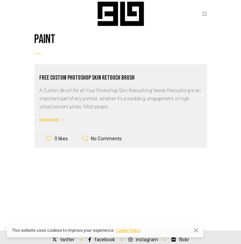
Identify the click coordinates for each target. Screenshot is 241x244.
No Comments (106, 138)
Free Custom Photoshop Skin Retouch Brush (87, 77)
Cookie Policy (128, 230)
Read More (49, 120)
